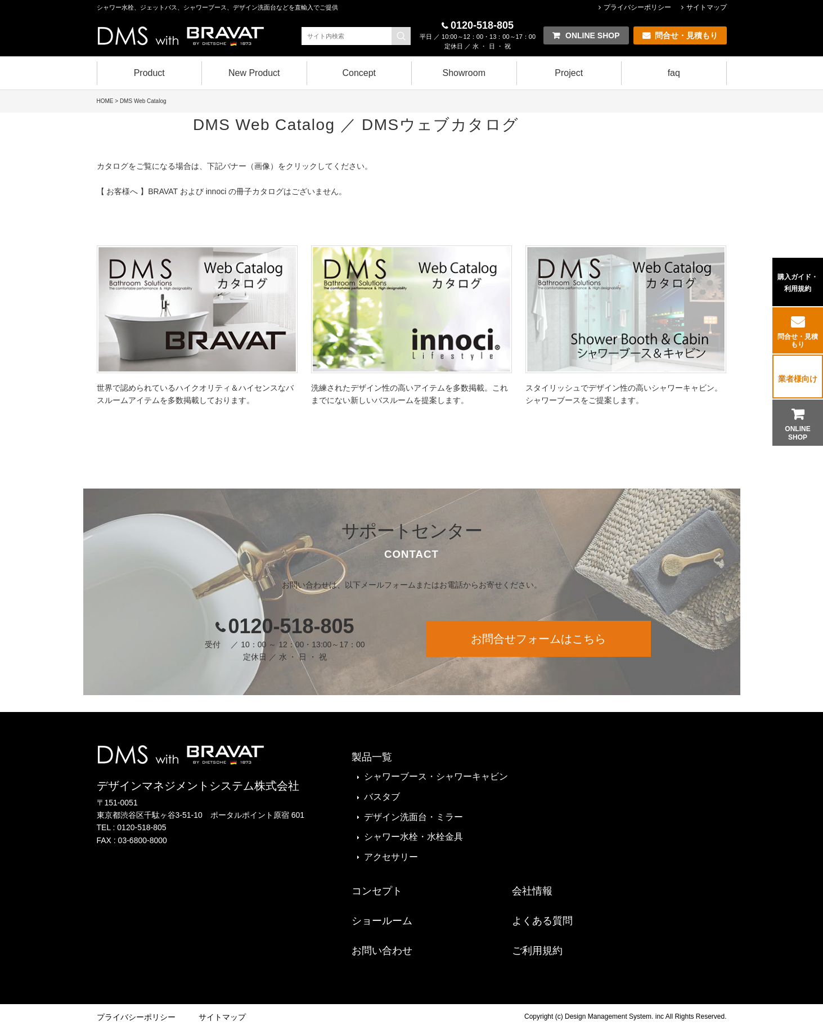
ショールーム (382, 920)
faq (674, 73)
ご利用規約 (537, 950)
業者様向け (797, 378)
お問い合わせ (382, 950)
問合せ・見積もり (797, 340)
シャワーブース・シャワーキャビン (436, 776)
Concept (359, 73)
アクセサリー (391, 857)
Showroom (464, 73)
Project (569, 73)
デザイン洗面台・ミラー (413, 817)
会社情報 (532, 891)
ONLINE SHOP (797, 433)
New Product (254, 73)
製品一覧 (372, 757)
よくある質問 (542, 920)
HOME (105, 101)
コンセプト (377, 891)
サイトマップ (706, 7)
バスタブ (382, 796)
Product (149, 73)
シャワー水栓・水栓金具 (413, 836)
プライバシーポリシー (637, 7)
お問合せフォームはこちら (538, 639)
